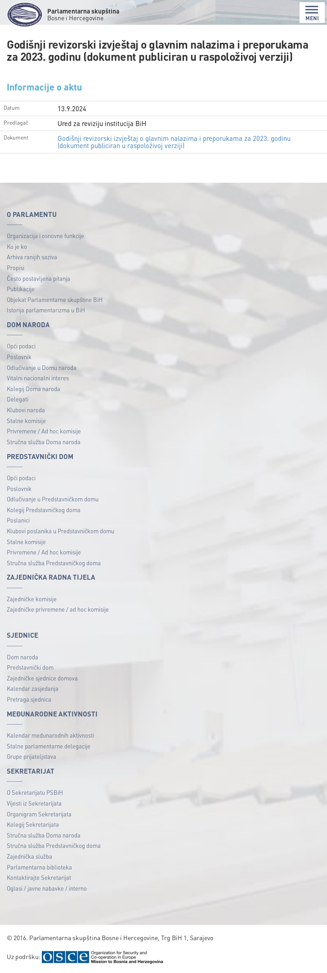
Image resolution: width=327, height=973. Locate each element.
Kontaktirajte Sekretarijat (39, 877)
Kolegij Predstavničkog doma (44, 510)
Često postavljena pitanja (38, 278)
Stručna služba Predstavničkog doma (54, 563)
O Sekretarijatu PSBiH (35, 792)
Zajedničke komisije (32, 599)
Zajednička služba (29, 856)
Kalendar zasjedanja (32, 688)
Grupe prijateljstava (31, 756)
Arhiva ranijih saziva (32, 257)
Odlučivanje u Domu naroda (41, 367)
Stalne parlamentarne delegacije (48, 746)
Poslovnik (19, 356)
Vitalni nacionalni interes (38, 378)
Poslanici (18, 520)
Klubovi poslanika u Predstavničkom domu (60, 531)
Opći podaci (21, 346)
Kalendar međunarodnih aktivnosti (50, 735)
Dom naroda (22, 657)
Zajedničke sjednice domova (42, 678)
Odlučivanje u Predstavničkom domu (53, 499)
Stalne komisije (26, 420)
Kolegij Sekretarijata (33, 824)
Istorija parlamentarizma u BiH (46, 310)
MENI (312, 13)
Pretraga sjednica (29, 699)
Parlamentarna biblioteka (39, 867)
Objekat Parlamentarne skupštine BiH (55, 299)
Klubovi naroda (26, 410)
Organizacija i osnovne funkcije (45, 235)
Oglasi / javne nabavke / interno (47, 888)
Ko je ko (17, 246)
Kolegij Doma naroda (33, 388)
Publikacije (21, 289)
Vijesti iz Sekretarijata (34, 803)
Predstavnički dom (30, 667)
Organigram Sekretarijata (39, 814)
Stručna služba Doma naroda (44, 442)
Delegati (17, 399)
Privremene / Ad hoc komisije (44, 431)
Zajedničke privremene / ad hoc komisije (58, 609)
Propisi (15, 267)
